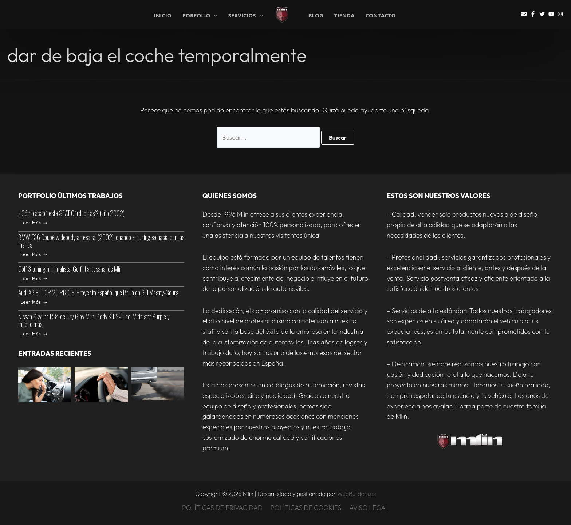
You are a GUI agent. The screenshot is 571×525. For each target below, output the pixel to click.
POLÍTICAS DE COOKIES (306, 508)
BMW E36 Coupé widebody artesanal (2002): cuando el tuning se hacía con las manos (101, 240)
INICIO (163, 15)
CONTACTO (381, 15)
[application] (213, 15)
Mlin (295, 14)
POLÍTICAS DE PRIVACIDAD (223, 508)
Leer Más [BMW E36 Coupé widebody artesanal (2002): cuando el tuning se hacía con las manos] (33, 254)
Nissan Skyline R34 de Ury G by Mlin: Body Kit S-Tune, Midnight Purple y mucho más (94, 320)
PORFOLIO (199, 15)
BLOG (315, 15)
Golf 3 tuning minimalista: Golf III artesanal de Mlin (70, 268)
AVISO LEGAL (369, 508)
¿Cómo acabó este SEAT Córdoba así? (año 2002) (71, 213)
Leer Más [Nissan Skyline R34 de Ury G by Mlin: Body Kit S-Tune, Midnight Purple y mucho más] (33, 334)
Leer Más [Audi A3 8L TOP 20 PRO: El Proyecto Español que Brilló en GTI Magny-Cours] (33, 302)
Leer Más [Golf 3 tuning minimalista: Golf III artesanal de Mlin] (33, 278)
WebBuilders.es (356, 493)
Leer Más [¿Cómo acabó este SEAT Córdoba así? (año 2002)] (33, 222)
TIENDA (344, 15)
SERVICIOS (245, 15)
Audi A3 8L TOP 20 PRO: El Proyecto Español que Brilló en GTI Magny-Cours (98, 292)
